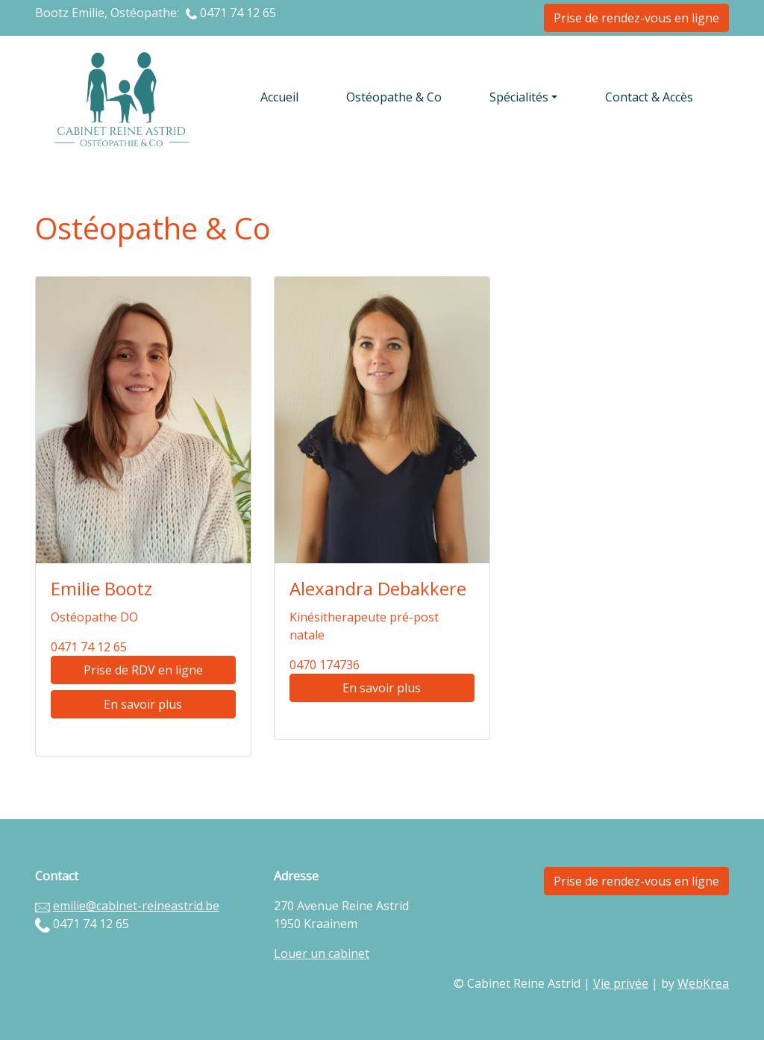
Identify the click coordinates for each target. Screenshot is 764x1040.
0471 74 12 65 (238, 12)
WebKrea (703, 983)
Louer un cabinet (321, 953)
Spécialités (518, 97)
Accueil (279, 97)
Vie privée (620, 983)
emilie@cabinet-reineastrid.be (136, 906)
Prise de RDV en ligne (143, 670)
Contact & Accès (649, 97)
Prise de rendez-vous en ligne (636, 18)
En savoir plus (143, 704)
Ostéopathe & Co (394, 97)
